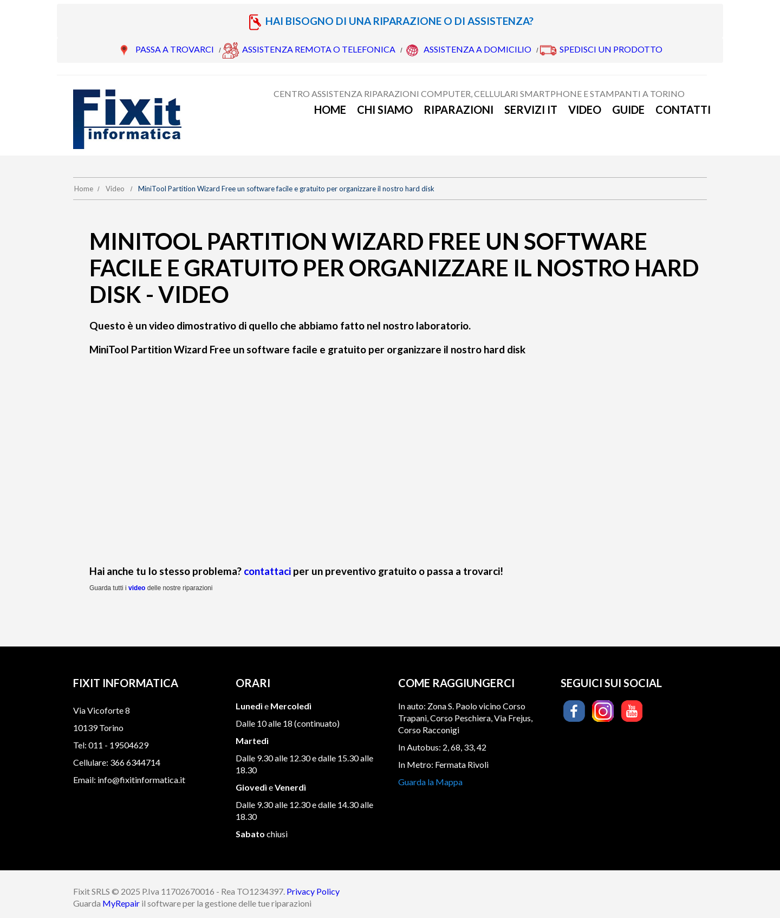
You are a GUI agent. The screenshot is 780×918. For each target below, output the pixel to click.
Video (584, 109)
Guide (628, 109)
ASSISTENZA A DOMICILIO (477, 49)
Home (330, 109)
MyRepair (121, 903)
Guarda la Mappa (430, 782)
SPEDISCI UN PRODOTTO (611, 49)
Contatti (683, 109)
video (136, 588)
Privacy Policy (313, 891)
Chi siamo (385, 109)
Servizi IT (530, 109)
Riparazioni (458, 109)
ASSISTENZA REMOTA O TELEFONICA (318, 49)
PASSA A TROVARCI (175, 49)
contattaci (267, 571)
